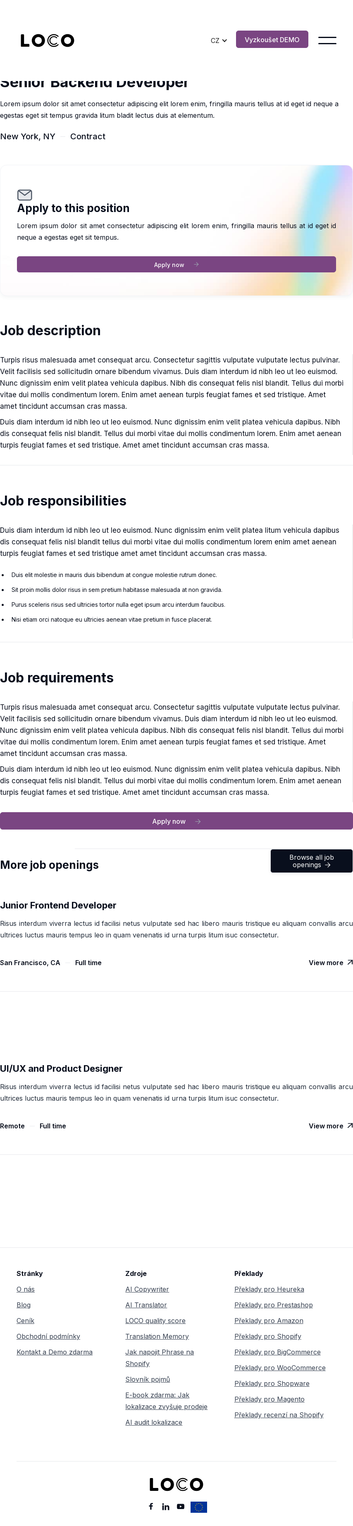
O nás (26, 1289)
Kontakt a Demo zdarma (55, 1352)
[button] (219, 40)
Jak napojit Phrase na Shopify (159, 1358)
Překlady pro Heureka (269, 1289)
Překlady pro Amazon (268, 1320)
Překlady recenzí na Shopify (279, 1415)
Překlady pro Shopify (267, 1336)
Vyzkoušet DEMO (272, 40)
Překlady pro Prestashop (273, 1305)
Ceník (25, 1320)
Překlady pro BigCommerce (277, 1352)
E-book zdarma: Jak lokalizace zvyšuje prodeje (166, 1401)
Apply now (176, 264)
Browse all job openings (311, 861)
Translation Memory (157, 1336)
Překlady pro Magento (269, 1399)
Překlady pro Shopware (272, 1383)
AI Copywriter (147, 1289)
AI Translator (146, 1305)
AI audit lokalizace (153, 1422)
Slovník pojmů (147, 1379)
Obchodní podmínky (48, 1336)
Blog (24, 1305)
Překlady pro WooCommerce (280, 1368)
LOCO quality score (155, 1320)
